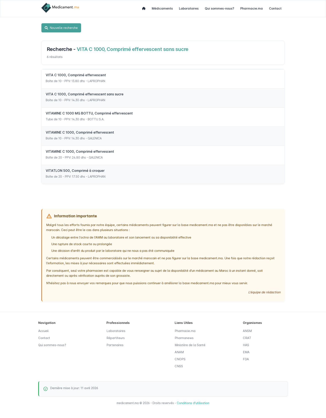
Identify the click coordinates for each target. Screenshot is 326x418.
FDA (246, 359)
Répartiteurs (115, 338)
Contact (275, 8)
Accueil (43, 331)
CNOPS (180, 359)
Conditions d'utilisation (193, 403)
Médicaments (162, 8)
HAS (246, 345)
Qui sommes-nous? (219, 8)
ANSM (247, 331)
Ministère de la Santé (190, 345)
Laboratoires (189, 8)
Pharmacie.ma (251, 8)
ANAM (179, 352)
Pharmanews (184, 338)
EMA (246, 352)
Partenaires (114, 345)
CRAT (247, 338)
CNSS (179, 366)
